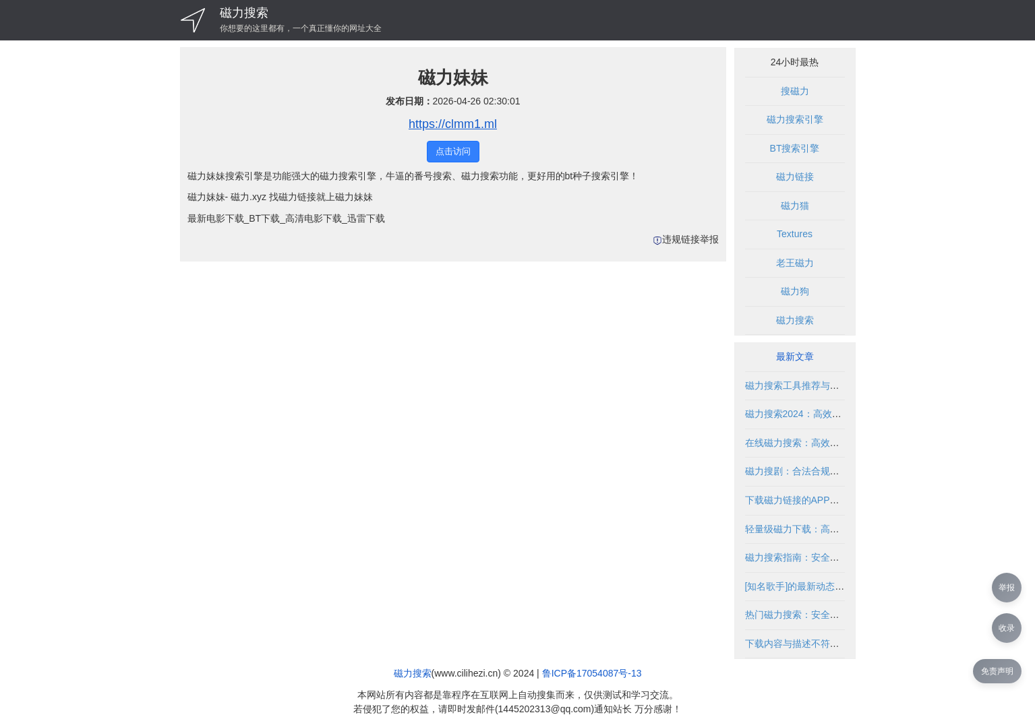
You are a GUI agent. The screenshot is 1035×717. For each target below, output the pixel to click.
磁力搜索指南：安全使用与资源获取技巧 (830, 557)
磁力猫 (795, 205)
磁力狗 (795, 291)
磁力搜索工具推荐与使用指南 (806, 385)
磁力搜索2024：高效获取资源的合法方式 (831, 413)
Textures (794, 233)
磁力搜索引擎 (795, 119)
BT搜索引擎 (795, 148)
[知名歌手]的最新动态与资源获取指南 (823, 586)
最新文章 (795, 356)
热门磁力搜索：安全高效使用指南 (816, 614)
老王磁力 (795, 262)
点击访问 (453, 151)
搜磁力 (795, 91)
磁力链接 (795, 176)
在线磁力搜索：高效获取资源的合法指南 (830, 442)
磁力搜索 (244, 13)
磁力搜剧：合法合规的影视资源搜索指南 (830, 471)
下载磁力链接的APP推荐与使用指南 (820, 500)
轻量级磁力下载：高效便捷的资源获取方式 (834, 529)
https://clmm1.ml (453, 124)
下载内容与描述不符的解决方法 (811, 643)
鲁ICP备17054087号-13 (592, 673)
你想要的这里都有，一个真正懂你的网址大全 (301, 28)
